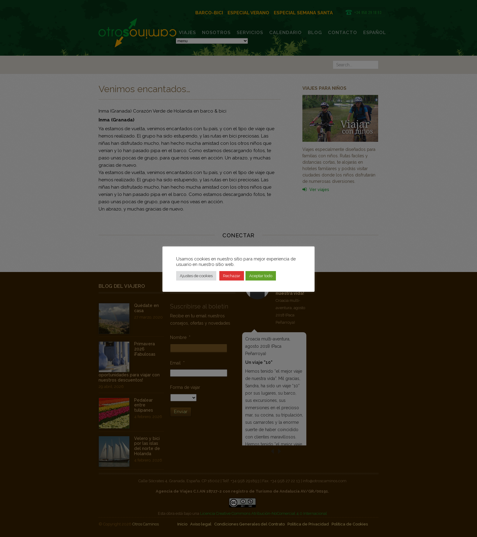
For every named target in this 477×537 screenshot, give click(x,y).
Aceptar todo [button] (260, 276)
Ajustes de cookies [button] (196, 276)
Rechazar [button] (231, 276)
